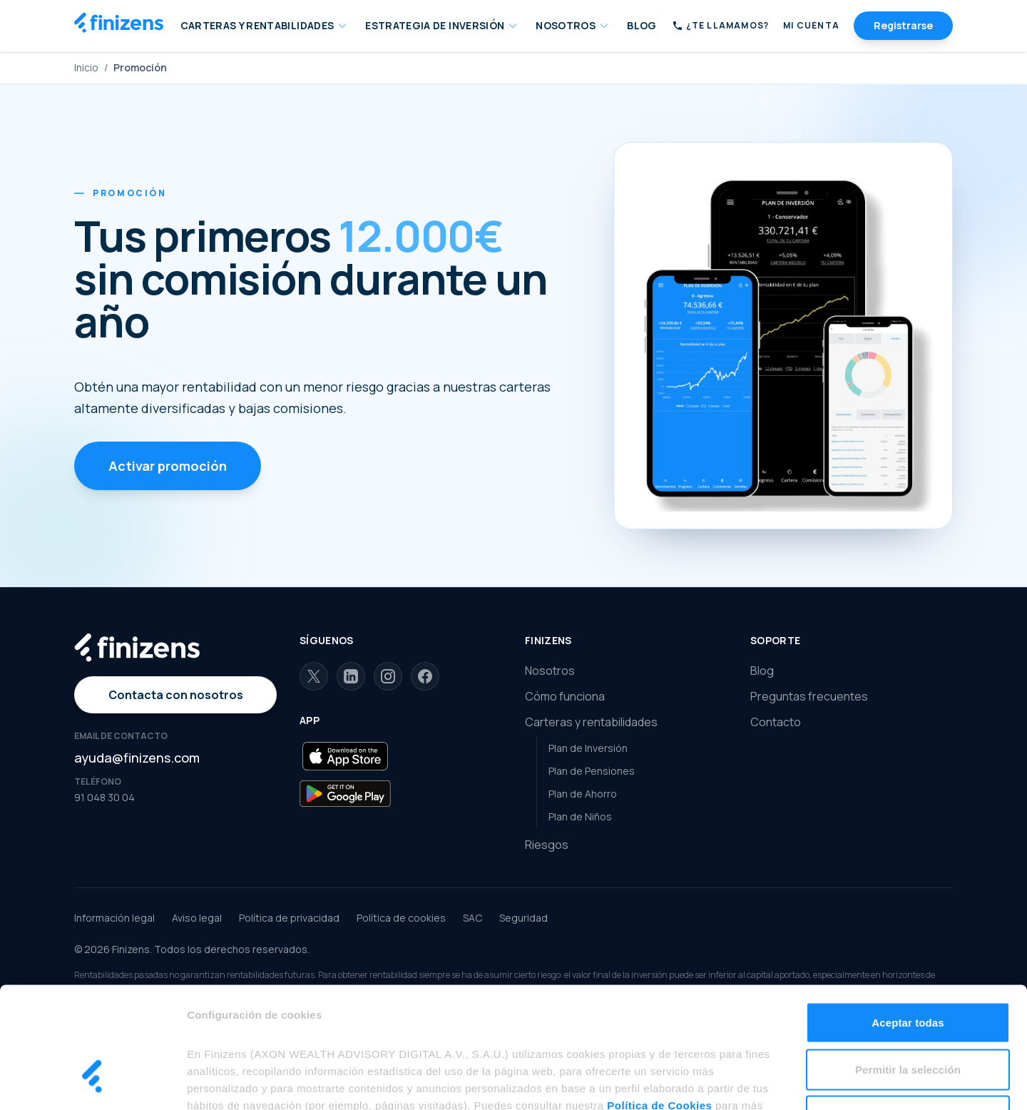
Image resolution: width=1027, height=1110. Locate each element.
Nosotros (550, 670)
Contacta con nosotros (175, 695)
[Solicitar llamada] (721, 25)
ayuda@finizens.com (137, 757)
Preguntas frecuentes (809, 696)
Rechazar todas (908, 1016)
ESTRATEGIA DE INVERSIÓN (441, 25)
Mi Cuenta (811, 25)
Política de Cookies (659, 1005)
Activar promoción (167, 465)
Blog (762, 670)
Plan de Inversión (588, 748)
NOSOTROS (573, 25)
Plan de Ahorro (582, 793)
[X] (314, 676)
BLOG (641, 25)
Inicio (86, 67)
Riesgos (546, 844)
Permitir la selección (908, 970)
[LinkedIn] (351, 676)
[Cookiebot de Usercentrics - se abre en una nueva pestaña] (92, 1082)
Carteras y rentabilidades (591, 722)
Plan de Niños (580, 816)
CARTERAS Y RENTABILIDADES (264, 25)
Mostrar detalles (765, 1082)
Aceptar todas (908, 923)
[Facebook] (425, 676)
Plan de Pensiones (591, 771)
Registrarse (903, 25)
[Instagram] (388, 676)
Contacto (775, 722)
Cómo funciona (565, 696)
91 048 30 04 (104, 797)
